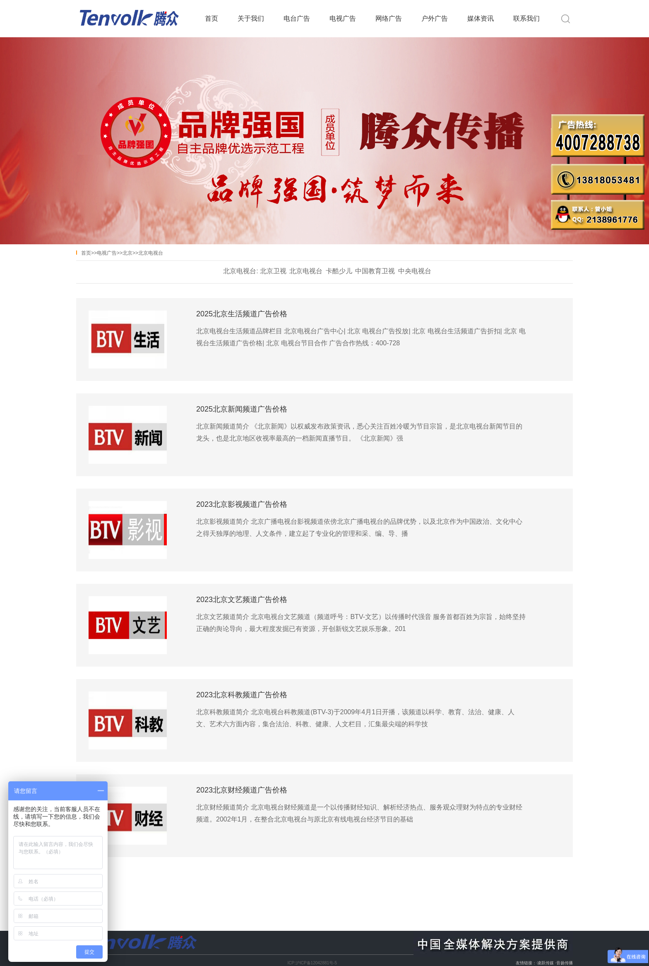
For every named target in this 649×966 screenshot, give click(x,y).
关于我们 (251, 18)
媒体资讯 (480, 18)
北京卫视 (273, 271)
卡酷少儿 (339, 271)
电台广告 (297, 18)
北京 (127, 253)
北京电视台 (150, 253)
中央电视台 (414, 271)
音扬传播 (564, 963)
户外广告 (434, 18)
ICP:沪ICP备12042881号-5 (312, 963)
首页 (211, 18)
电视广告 (342, 18)
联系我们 (526, 18)
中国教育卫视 (375, 271)
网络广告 (388, 18)
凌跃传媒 (545, 963)
